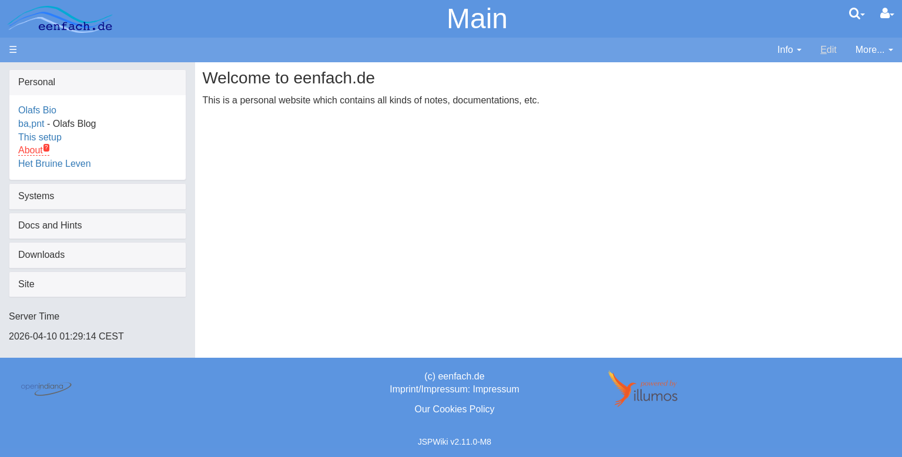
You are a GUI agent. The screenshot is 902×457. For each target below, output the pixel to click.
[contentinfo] (789, 50)
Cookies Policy (464, 409)
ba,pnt (31, 124)
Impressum (496, 389)
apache (60, 19)
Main (477, 18)
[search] (857, 13)
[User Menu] (887, 13)
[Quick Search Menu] (857, 13)
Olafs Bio (37, 110)
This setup (40, 137)
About (30, 150)
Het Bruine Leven (54, 164)
